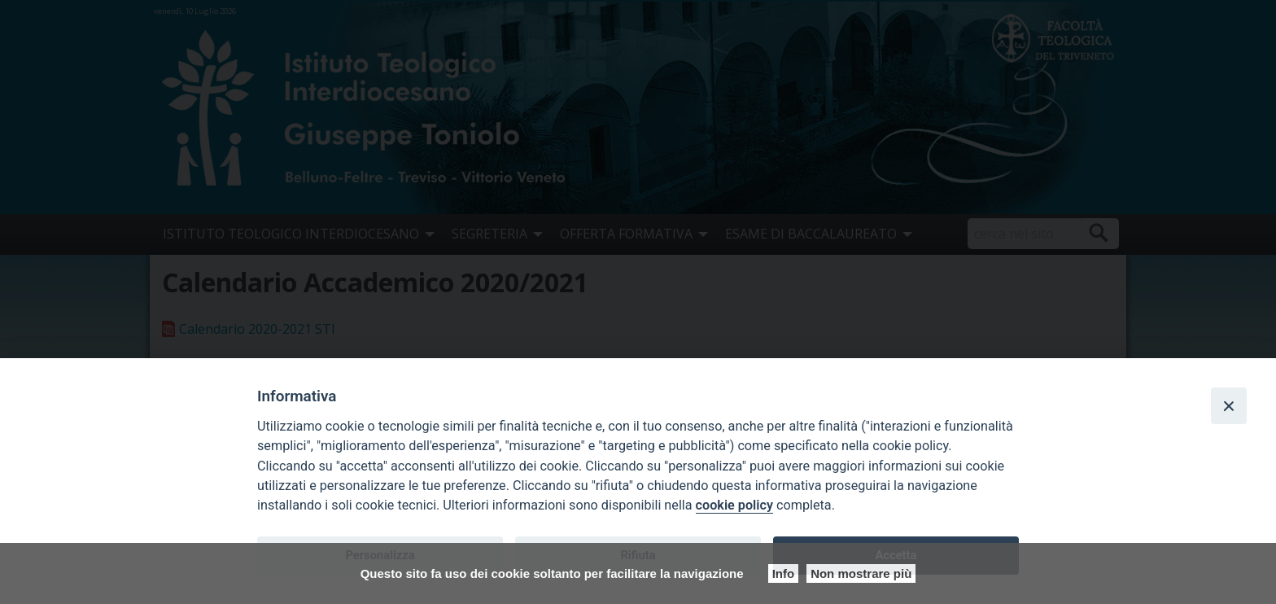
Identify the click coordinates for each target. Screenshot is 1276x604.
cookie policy (734, 505)
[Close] (1229, 405)
